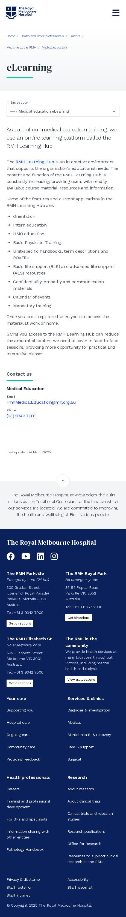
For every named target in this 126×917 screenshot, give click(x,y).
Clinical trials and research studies (90, 816)
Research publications (87, 831)
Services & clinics (86, 698)
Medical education (54, 47)
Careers (74, 36)
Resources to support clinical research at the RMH (93, 859)
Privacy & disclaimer (24, 879)
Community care (21, 747)
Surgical (74, 759)
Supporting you (20, 710)
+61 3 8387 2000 (87, 607)
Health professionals (28, 777)
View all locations (81, 679)
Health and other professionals (42, 36)
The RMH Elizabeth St (29, 638)
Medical (74, 722)
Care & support (81, 747)
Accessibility (78, 879)
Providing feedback (23, 759)
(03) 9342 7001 (21, 415)
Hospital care (18, 722)
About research (81, 789)
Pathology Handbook (25, 849)
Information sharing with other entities (28, 834)
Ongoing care (18, 734)
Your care (16, 698)
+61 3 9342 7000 (28, 612)
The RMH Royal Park (86, 573)
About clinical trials (84, 801)
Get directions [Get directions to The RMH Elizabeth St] (20, 683)
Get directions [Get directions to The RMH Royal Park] (79, 618)
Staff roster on (20, 887)
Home (11, 36)
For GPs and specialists (27, 819)
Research (77, 777)
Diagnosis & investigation (89, 710)
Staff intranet (18, 895)
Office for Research (84, 843)
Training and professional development (28, 804)
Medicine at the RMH (21, 47)
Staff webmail (80, 887)
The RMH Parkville (25, 573)
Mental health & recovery (89, 734)
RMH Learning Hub (35, 161)
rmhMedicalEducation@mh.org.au (41, 402)
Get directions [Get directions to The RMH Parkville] (20, 623)
